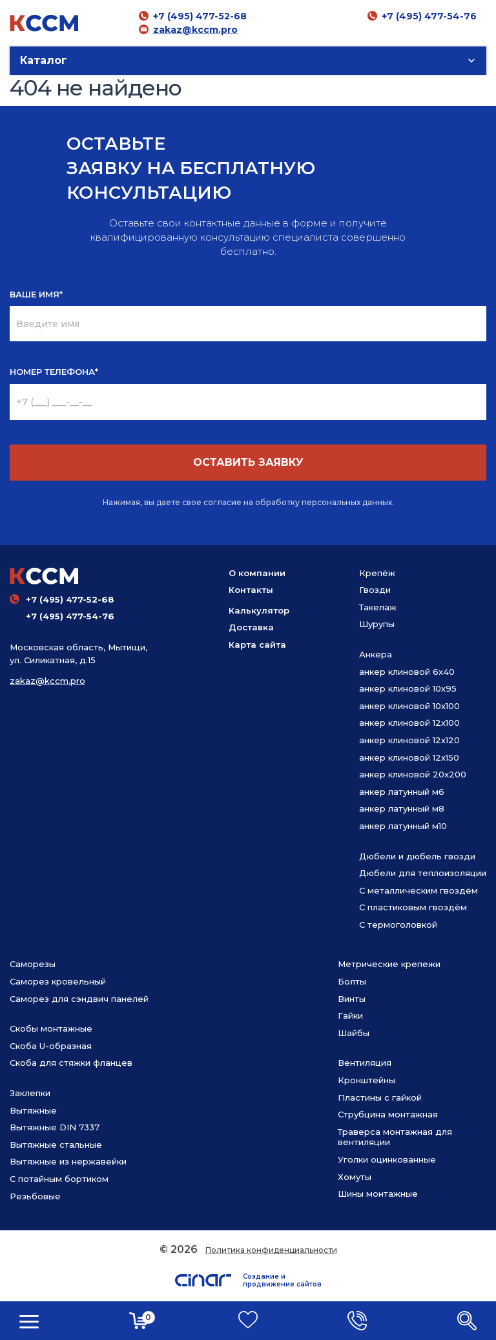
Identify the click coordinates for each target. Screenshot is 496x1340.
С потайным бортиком (59, 1179)
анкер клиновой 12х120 (409, 740)
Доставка (251, 627)
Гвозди (375, 590)
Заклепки (30, 1093)
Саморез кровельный (58, 981)
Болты (352, 981)
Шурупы (377, 624)
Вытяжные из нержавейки (68, 1161)
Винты (352, 999)
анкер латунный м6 (401, 791)
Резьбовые (35, 1196)
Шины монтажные (378, 1193)
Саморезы (33, 964)
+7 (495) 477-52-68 (200, 16)
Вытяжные (33, 1110)
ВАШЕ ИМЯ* (36, 294)
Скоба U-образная (51, 1046)
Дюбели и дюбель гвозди (417, 856)
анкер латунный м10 (403, 826)
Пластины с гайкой (380, 1097)
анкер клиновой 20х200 (412, 774)
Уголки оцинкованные (387, 1159)
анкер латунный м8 (401, 808)
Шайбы (353, 1033)
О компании (257, 573)
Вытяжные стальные (56, 1144)
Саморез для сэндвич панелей (79, 999)
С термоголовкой (398, 924)
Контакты (251, 590)
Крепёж (377, 573)
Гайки (350, 1015)
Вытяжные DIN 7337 (54, 1127)
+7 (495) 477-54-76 (429, 16)
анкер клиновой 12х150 (409, 757)
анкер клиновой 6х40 (407, 671)
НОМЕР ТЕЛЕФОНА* (54, 371)
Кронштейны (366, 1080)
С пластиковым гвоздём (413, 907)
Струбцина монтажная (388, 1114)
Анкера (375, 654)
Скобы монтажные (51, 1028)
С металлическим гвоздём (418, 890)
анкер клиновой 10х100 (409, 706)
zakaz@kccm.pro (195, 29)
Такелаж (378, 607)
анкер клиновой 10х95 (408, 688)
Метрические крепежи (389, 964)
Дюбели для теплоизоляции (422, 873)
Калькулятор (259, 610)
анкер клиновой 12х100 (409, 722)
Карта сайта (257, 644)
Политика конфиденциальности (271, 1250)
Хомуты (354, 1177)
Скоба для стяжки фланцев (71, 1062)
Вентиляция (364, 1062)
